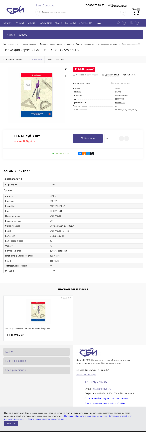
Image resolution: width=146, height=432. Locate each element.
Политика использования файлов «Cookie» (105, 403)
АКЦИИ (58, 23)
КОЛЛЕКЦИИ (45, 23)
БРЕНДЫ (32, 23)
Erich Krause (120, 102)
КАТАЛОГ (20, 23)
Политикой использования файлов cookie (47, 419)
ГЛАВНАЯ (7, 23)
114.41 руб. (14, 335)
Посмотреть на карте (86, 375)
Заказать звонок (119, 5)
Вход (38, 5)
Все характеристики (120, 83)
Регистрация (48, 5)
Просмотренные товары (73, 289)
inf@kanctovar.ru (101, 388)
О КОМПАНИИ (85, 23)
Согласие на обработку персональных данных (106, 398)
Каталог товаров (73, 34)
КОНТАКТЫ (70, 23)
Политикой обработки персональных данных (85, 416)
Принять (11, 423)
